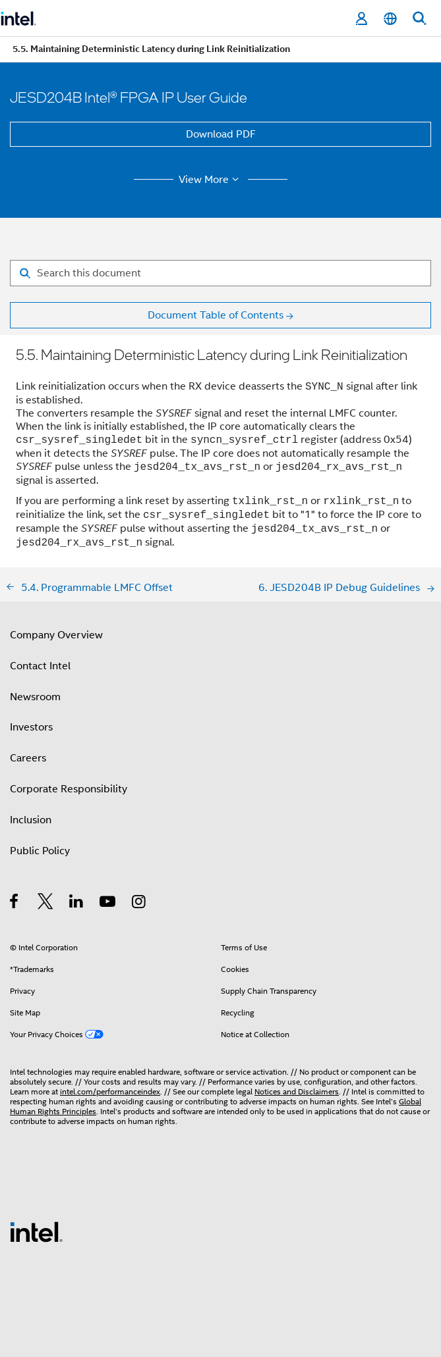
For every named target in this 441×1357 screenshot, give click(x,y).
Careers (28, 758)
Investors (31, 727)
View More (211, 179)
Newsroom (35, 697)
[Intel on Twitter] (46, 903)
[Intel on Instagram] (139, 903)
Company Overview (56, 635)
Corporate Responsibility (68, 789)
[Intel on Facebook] (15, 903)
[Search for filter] (220, 273)
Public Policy (40, 851)
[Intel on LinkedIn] (77, 903)
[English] (390, 19)
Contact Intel (40, 666)
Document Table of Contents (215, 315)
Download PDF (221, 134)
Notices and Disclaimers (296, 1091)
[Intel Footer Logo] (36, 1231)
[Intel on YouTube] (108, 903)
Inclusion (30, 820)
